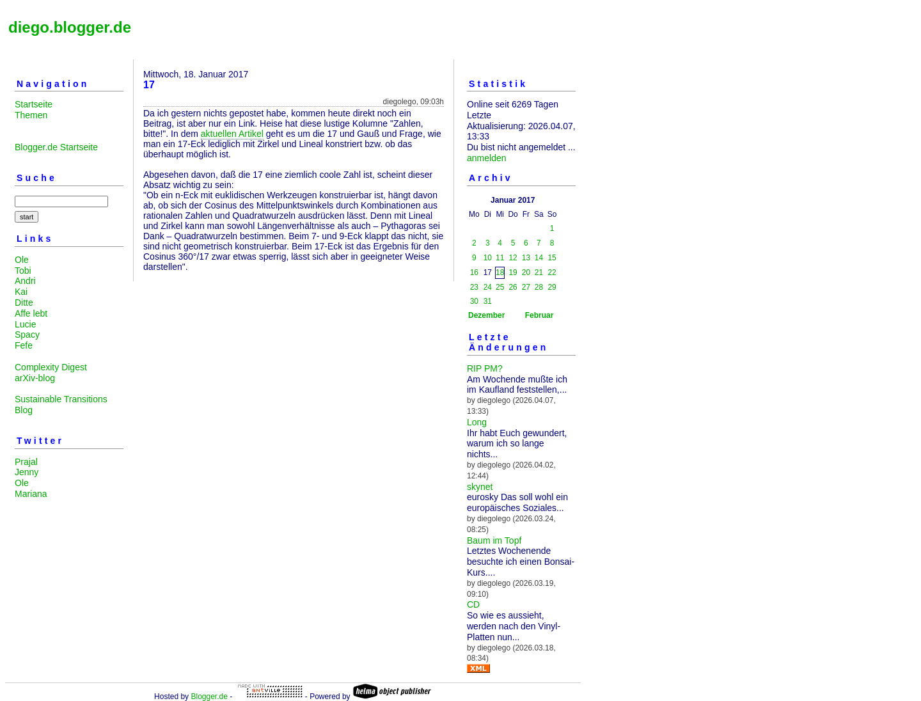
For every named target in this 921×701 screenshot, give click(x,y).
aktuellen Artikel (232, 134)
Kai (21, 292)
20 (526, 272)
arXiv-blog (35, 378)
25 (500, 287)
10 (488, 257)
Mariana (31, 494)
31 (488, 301)
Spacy (27, 334)
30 (474, 301)
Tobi (23, 270)
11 (500, 257)
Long (477, 422)
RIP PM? (485, 368)
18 (500, 272)
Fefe (24, 345)
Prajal (26, 462)
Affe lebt (31, 313)
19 (512, 272)
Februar (539, 315)
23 (474, 287)
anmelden (487, 158)
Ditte (24, 302)
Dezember (486, 315)
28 (539, 287)
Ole (22, 260)
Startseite (33, 104)
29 (551, 287)
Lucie (25, 324)
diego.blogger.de (69, 27)
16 (474, 272)
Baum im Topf (494, 540)
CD (473, 604)
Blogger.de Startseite (56, 147)
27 (526, 287)
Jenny (26, 472)
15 (551, 257)
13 (526, 257)
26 (512, 287)
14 (539, 257)
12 (512, 257)
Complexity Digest (51, 367)
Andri (25, 281)
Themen (31, 115)
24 (488, 287)
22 (551, 272)
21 (539, 272)
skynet (479, 487)
